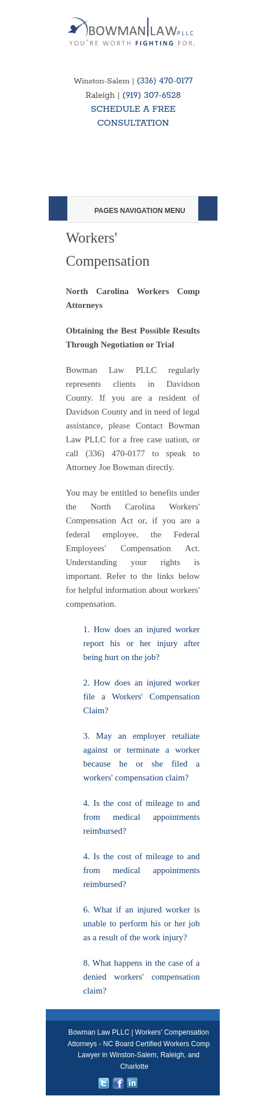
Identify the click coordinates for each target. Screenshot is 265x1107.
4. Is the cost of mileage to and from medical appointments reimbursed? (142, 816)
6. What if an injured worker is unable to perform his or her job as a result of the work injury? (142, 923)
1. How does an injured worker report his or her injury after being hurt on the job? (142, 643)
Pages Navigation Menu (132, 211)
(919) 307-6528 (151, 95)
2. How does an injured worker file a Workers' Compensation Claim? (142, 696)
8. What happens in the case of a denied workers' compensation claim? (142, 976)
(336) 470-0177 (165, 81)
